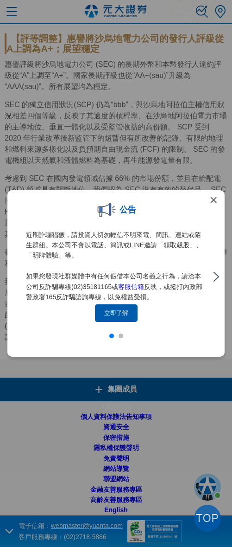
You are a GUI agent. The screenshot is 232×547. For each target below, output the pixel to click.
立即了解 (116, 312)
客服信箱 (131, 286)
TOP (207, 518)
